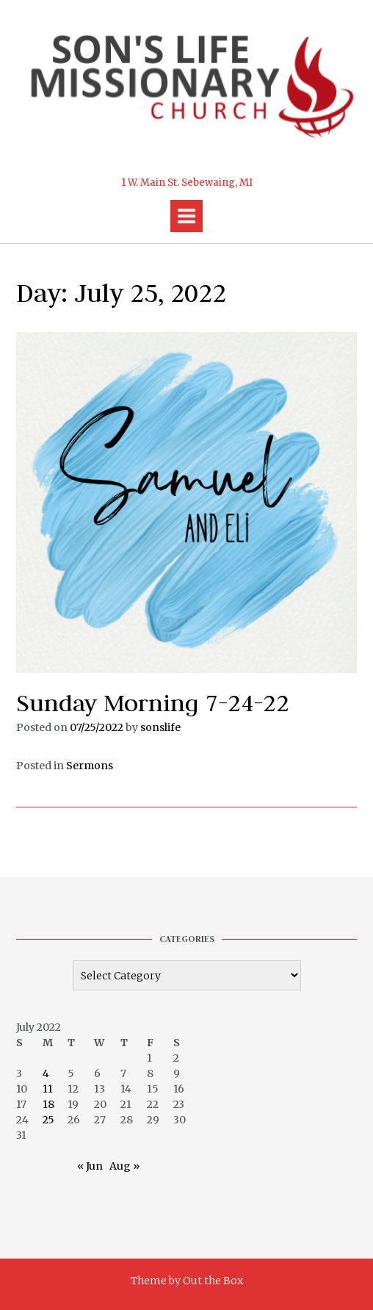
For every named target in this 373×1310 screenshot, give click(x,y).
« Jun (90, 1166)
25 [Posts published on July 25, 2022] (48, 1119)
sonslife (160, 727)
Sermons (89, 765)
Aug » (124, 1166)
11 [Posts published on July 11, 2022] (48, 1088)
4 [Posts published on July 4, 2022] (46, 1073)
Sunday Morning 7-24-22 (152, 703)
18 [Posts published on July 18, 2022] (48, 1104)
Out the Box (213, 1280)
